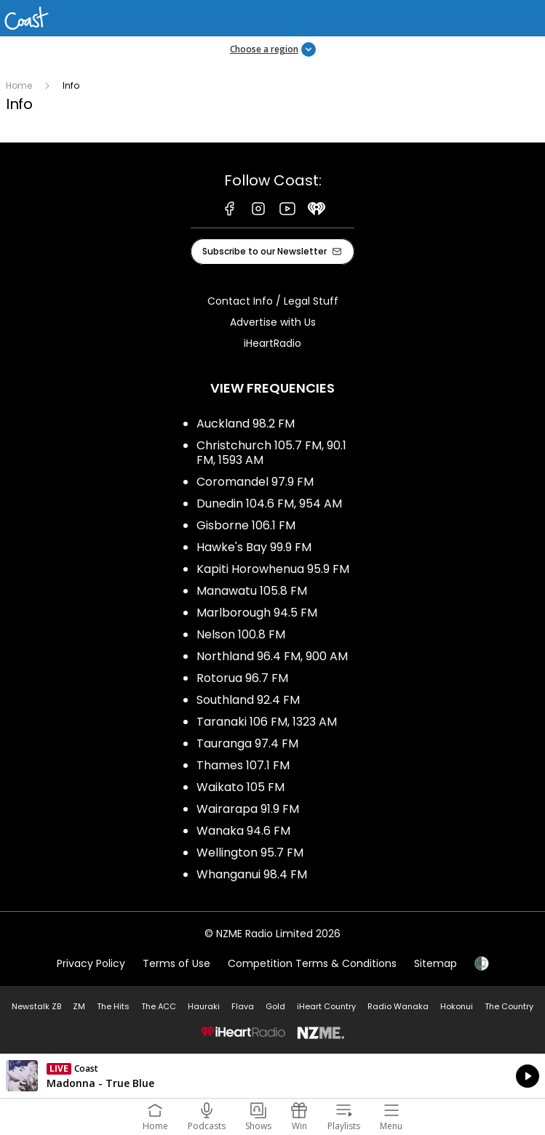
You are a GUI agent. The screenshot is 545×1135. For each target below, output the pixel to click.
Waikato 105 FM (240, 787)
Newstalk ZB (36, 1006)
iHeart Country (326, 1006)
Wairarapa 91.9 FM (247, 809)
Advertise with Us (273, 322)
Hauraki (204, 1006)
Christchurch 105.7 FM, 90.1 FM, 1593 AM (271, 452)
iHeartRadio (272, 343)
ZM (79, 1006)
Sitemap (435, 963)
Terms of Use (176, 963)
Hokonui (456, 1006)
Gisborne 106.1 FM (245, 525)
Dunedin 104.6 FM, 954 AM (269, 503)
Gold (275, 1006)
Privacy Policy (91, 963)
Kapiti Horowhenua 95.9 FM (272, 569)
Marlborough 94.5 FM (256, 612)
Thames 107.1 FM (243, 765)
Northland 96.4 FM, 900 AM (272, 656)
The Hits (113, 1006)
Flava (242, 1006)
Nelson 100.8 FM (240, 634)
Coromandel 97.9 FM (255, 481)
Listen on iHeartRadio (272, 1076)
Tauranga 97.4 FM (247, 743)
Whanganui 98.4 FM (251, 874)
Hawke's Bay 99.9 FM (253, 547)
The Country (509, 1006)
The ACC (158, 1006)
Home (19, 85)
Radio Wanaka (398, 1006)
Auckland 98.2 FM (245, 423)
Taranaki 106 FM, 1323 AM (266, 721)
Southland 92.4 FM (248, 699)
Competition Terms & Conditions (312, 963)
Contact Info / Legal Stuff (272, 301)
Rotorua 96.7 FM (242, 678)
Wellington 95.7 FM (249, 852)
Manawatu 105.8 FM (251, 590)
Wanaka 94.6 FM (243, 830)
